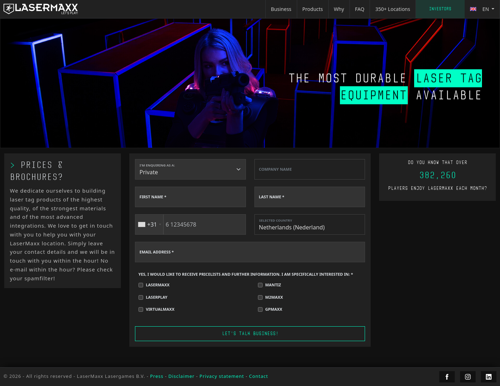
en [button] (480, 9)
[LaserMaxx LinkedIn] (488, 376)
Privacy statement (222, 376)
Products (312, 9)
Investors (440, 9)
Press (157, 376)
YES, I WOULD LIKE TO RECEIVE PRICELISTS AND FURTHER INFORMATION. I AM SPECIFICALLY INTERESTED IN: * (246, 274)
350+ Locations (392, 9)
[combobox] (149, 224)
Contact (258, 376)
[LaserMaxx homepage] (40, 9)
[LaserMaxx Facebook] (447, 376)
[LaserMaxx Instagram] (468, 376)
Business (281, 9)
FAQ (360, 9)
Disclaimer (181, 376)
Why (339, 9)
